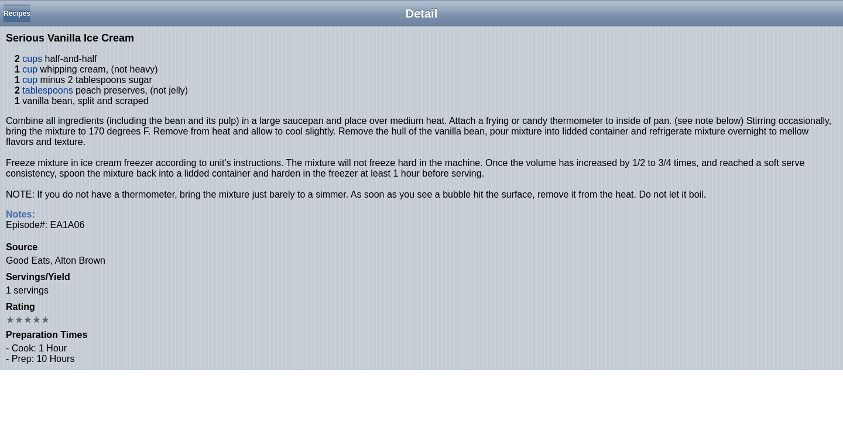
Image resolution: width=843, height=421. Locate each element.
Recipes (17, 13)
